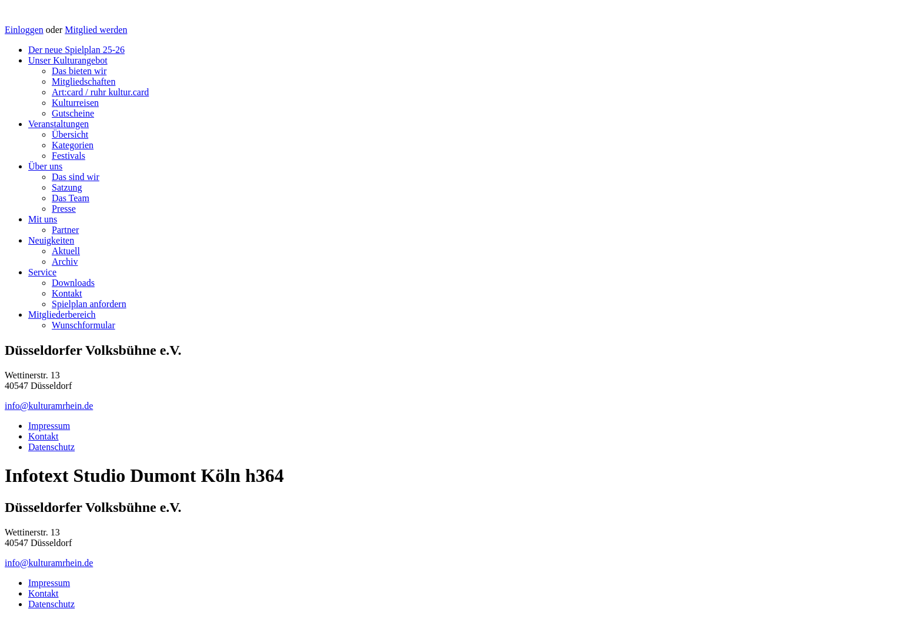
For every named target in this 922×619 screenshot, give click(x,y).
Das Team (70, 198)
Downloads (73, 283)
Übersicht (70, 134)
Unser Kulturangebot (68, 60)
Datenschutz (51, 447)
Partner (65, 230)
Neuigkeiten (51, 240)
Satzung (67, 187)
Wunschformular (83, 325)
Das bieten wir (79, 71)
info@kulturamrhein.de (49, 406)
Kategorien (72, 145)
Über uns (45, 166)
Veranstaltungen (58, 124)
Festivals (68, 156)
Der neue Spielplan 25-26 (76, 50)
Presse (64, 209)
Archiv (65, 262)
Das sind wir (75, 177)
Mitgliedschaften (83, 81)
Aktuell (66, 251)
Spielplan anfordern (89, 304)
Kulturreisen (75, 103)
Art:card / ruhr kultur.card (100, 92)
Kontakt (67, 293)
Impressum (49, 426)
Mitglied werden (96, 30)
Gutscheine (73, 113)
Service (42, 272)
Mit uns (42, 219)
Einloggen (24, 30)
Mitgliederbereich (62, 315)
